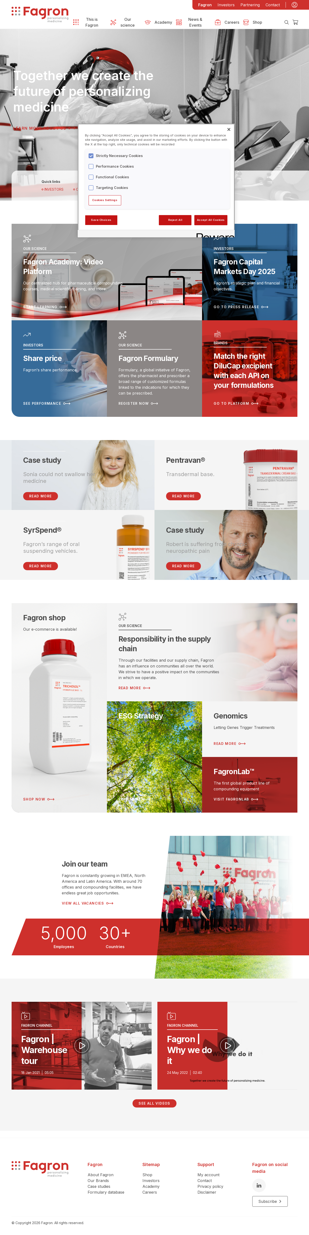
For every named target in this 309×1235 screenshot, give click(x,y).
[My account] (294, 5)
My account (208, 1174)
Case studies (99, 1186)
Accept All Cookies (211, 220)
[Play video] (82, 1046)
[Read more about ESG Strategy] (154, 757)
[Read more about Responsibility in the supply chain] (202, 652)
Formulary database (106, 1192)
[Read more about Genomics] (249, 729)
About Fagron (100, 1174)
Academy (151, 1186)
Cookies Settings (104, 200)
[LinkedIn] (259, 1185)
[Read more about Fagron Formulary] (154, 368)
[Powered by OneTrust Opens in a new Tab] (214, 234)
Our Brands (98, 1180)
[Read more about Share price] (59, 368)
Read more (183, 496)
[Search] (286, 22)
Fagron (205, 4)
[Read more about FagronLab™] (249, 785)
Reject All (175, 220)
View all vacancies (87, 903)
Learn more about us (44, 128)
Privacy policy (210, 1186)
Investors (226, 4)
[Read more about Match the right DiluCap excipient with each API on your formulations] (249, 368)
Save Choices (101, 220)
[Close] (229, 129)
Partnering (250, 4)
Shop (147, 1174)
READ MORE (40, 496)
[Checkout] (295, 22)
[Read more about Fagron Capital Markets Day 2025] (249, 272)
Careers (149, 1192)
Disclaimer (206, 1192)
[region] (156, 180)
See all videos (154, 1103)
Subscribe (270, 1201)
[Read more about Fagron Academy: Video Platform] (107, 272)
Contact (273, 4)
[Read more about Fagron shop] (59, 708)
